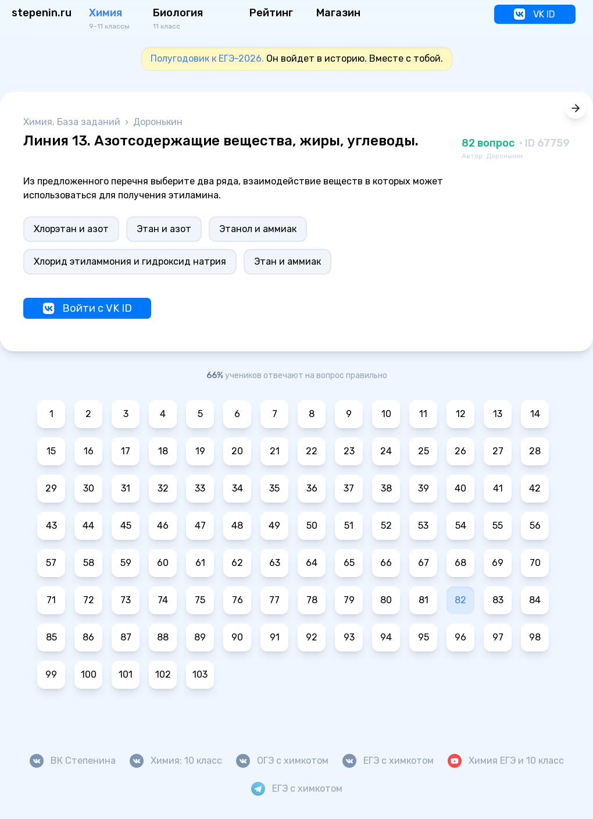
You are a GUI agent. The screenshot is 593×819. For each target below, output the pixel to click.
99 (51, 674)
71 (51, 600)
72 (88, 600)
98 (535, 637)
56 (535, 525)
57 (51, 562)
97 (497, 637)
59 (125, 562)
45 (125, 525)
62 (237, 562)
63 (274, 562)
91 (275, 637)
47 (200, 525)
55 (497, 525)
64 (311, 562)
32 (163, 488)
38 (386, 488)
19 (200, 451)
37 (349, 488)
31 (125, 488)
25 (423, 451)
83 (497, 600)
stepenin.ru (42, 12)
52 (386, 525)
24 (386, 451)
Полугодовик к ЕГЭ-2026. (207, 58)
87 (125, 637)
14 (535, 413)
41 (498, 488)
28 (535, 451)
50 (311, 525)
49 (274, 525)
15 (51, 451)
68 (460, 562)
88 (163, 637)
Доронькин (158, 121)
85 (51, 637)
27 (497, 451)
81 (423, 600)
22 (311, 451)
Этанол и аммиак (257, 228)
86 (88, 637)
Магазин (338, 12)
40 (460, 488)
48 (237, 525)
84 (535, 600)
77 (274, 600)
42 (535, 488)
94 (386, 637)
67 (423, 562)
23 (349, 451)
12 (461, 413)
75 (200, 600)
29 (51, 488)
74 (163, 600)
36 (311, 488)
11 (423, 413)
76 (237, 600)
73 (125, 600)
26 (460, 451)
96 (460, 637)
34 (237, 488)
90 (237, 637)
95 (423, 637)
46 (163, 525)
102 (163, 674)
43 (51, 525)
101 (126, 674)
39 (423, 488)
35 (274, 488)
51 (348, 525)
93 (349, 637)
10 (386, 413)
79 (349, 600)
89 (200, 637)
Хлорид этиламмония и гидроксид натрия (130, 261)
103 (200, 674)
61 (200, 562)
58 (88, 562)
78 (311, 600)
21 (275, 451)
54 (460, 525)
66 (386, 562)
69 (497, 562)
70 (535, 562)
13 (497, 413)
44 (88, 525)
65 (349, 562)
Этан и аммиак (287, 261)
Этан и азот (164, 228)
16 (89, 451)
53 (423, 525)
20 (237, 451)
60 (163, 562)
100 (89, 674)
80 (386, 600)
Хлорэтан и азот (71, 228)
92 (311, 637)
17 (125, 451)
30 (88, 488)
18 (163, 451)
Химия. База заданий (73, 121)
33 (200, 488)
